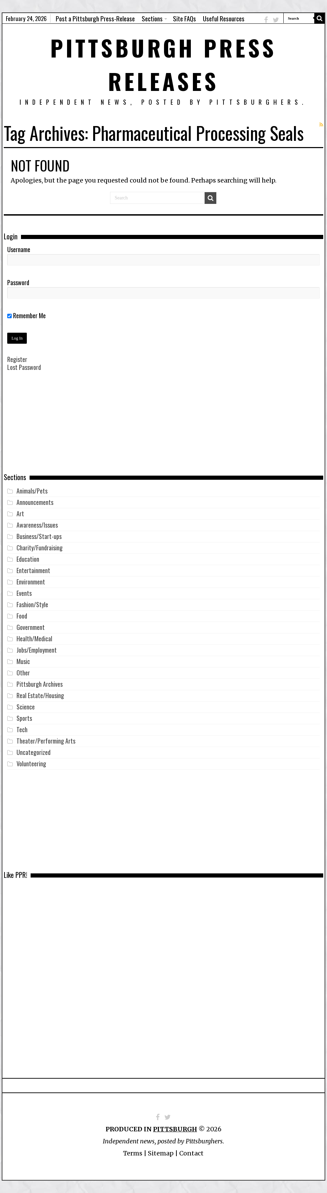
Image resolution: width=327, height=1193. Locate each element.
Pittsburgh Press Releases (163, 64)
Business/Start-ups (39, 536)
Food (22, 615)
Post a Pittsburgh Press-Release (95, 18)
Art (20, 513)
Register (17, 359)
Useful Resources (223, 18)
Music (23, 661)
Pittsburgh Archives (40, 684)
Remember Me (26, 315)
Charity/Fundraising (40, 547)
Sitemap (161, 1153)
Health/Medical (34, 638)
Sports (24, 718)
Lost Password (24, 367)
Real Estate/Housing (40, 695)
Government (31, 627)
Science (26, 706)
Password (18, 282)
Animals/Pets (32, 490)
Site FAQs (184, 18)
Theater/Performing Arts (46, 740)
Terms (132, 1153)
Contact (191, 1153)
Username (18, 249)
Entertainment (33, 570)
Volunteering (31, 763)
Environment (31, 581)
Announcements (35, 502)
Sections (152, 18)
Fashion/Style (32, 604)
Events (24, 593)
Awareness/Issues (37, 524)
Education (28, 558)
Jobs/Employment (37, 649)
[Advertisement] (163, 427)
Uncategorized (34, 752)
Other (23, 672)
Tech (22, 729)
